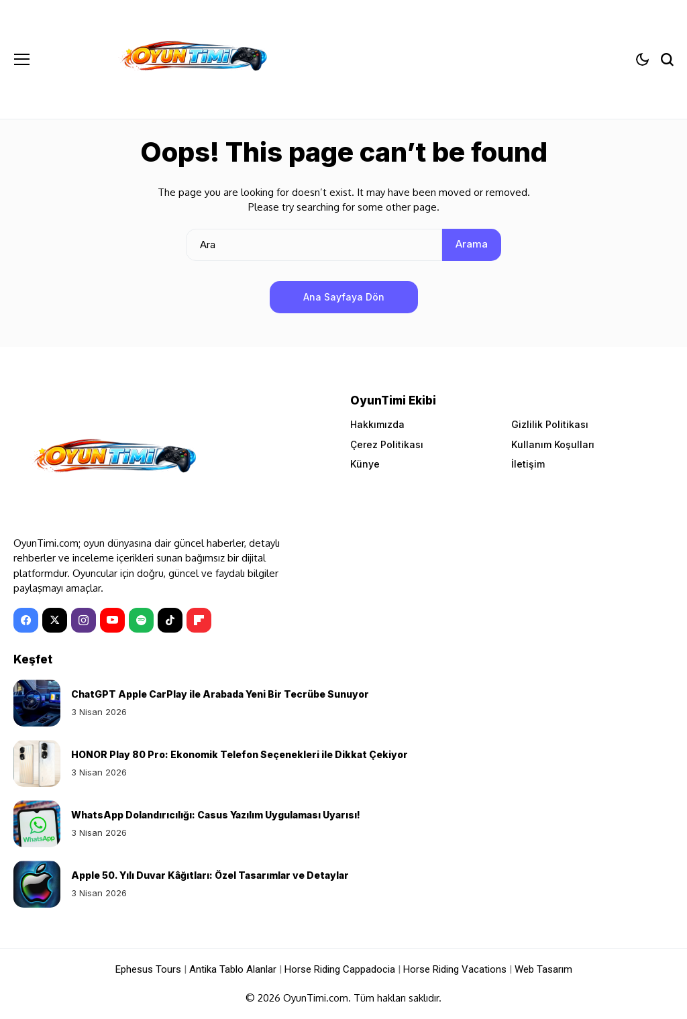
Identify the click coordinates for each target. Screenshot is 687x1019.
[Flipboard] (199, 620)
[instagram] (83, 620)
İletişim (528, 464)
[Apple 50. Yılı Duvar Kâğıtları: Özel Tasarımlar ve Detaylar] (36, 884)
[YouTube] (112, 620)
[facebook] (25, 620)
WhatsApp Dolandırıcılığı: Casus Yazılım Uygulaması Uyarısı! (215, 814)
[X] (54, 620)
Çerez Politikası (386, 444)
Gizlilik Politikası (549, 424)
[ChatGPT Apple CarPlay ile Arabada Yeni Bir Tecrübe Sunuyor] (36, 703)
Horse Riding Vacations (455, 969)
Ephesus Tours (148, 969)
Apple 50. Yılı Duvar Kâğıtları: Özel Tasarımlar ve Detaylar (210, 875)
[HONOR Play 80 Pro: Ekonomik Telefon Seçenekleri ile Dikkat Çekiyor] (36, 763)
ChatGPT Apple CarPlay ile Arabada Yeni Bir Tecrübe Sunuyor (220, 694)
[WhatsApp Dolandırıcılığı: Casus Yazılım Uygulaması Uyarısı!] (36, 823)
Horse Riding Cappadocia (339, 969)
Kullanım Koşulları (552, 444)
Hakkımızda (377, 424)
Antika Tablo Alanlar (232, 969)
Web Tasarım (543, 969)
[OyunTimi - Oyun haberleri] (192, 59)
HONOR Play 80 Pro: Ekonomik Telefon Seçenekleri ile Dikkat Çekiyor (239, 754)
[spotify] (141, 620)
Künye (365, 464)
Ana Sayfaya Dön (343, 297)
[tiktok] (170, 620)
